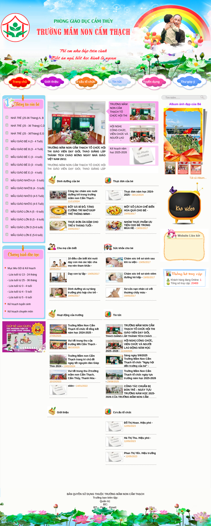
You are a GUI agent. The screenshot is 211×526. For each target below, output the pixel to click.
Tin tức (117, 81)
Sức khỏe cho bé (123, 248)
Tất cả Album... (198, 177)
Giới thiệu (51, 81)
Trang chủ (20, 81)
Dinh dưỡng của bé (68, 181)
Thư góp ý (188, 81)
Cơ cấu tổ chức (84, 81)
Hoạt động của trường (70, 315)
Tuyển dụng (151, 81)
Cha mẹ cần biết (67, 248)
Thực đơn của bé (123, 181)
